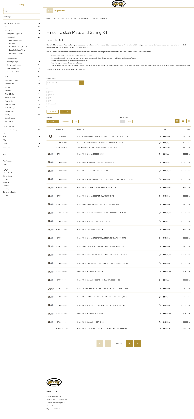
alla (129, 121)
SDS (4, 158)
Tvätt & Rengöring (11, 108)
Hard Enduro (9, 121)
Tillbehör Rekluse (13, 68)
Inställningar (7, 17)
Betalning (6, 189)
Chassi (7, 87)
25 (122, 121)
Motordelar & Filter (11, 80)
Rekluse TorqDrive (15, 40)
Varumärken (7, 147)
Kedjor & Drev (10, 84)
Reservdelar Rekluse (14, 72)
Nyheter (6, 164)
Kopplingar (8, 30)
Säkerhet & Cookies (9, 192)
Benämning (65, 121)
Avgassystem (9, 101)
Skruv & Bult (9, 111)
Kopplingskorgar (12, 61)
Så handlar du (7, 176)
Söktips (5, 179)
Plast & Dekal (9, 94)
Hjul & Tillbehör (10, 97)
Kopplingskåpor (12, 58)
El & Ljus (8, 77)
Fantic (51, 92)
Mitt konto (6, 182)
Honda (51, 98)
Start (4, 154)
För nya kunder (8, 173)
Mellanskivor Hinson (16, 53)
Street (5, 133)
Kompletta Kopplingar (14, 34)
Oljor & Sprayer (10, 104)
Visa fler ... (50, 107)
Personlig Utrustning (10, 130)
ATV (4, 140)
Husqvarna (53, 101)
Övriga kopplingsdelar (14, 65)
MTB (4, 137)
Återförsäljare (7, 161)
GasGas (51, 95)
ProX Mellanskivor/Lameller (18, 47)
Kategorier (55, 18)
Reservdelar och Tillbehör (11, 23)
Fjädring (7, 27)
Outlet (5, 143)
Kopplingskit (11, 37)
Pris (75, 121)
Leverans (6, 186)
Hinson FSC (13, 44)
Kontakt (5, 195)
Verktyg (7, 115)
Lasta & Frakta (10, 118)
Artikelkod (59, 129)
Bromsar (8, 91)
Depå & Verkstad (9, 126)
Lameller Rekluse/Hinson (17, 50)
